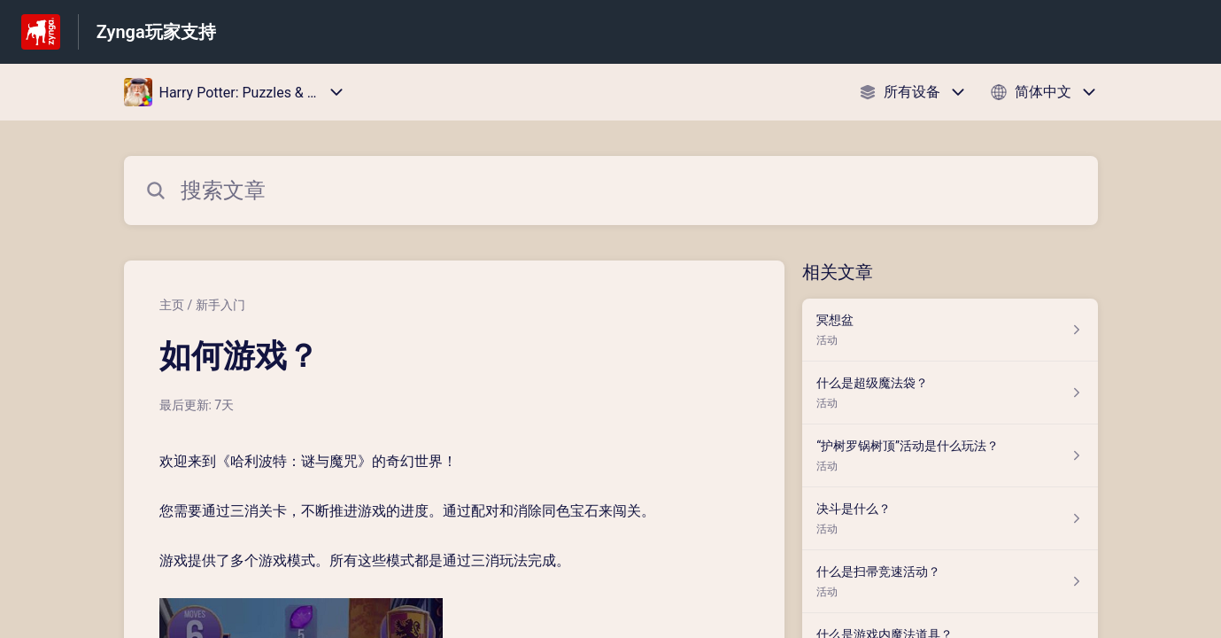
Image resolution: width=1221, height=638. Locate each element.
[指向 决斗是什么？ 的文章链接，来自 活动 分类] (949, 518)
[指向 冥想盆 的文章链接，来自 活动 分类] (949, 330)
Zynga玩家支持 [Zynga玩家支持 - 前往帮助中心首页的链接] (156, 32)
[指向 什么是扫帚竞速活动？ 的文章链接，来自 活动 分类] (949, 581)
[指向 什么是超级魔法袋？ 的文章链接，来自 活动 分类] (949, 393)
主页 (171, 305)
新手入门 (220, 305)
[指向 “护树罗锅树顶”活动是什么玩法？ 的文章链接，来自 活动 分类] (949, 455)
